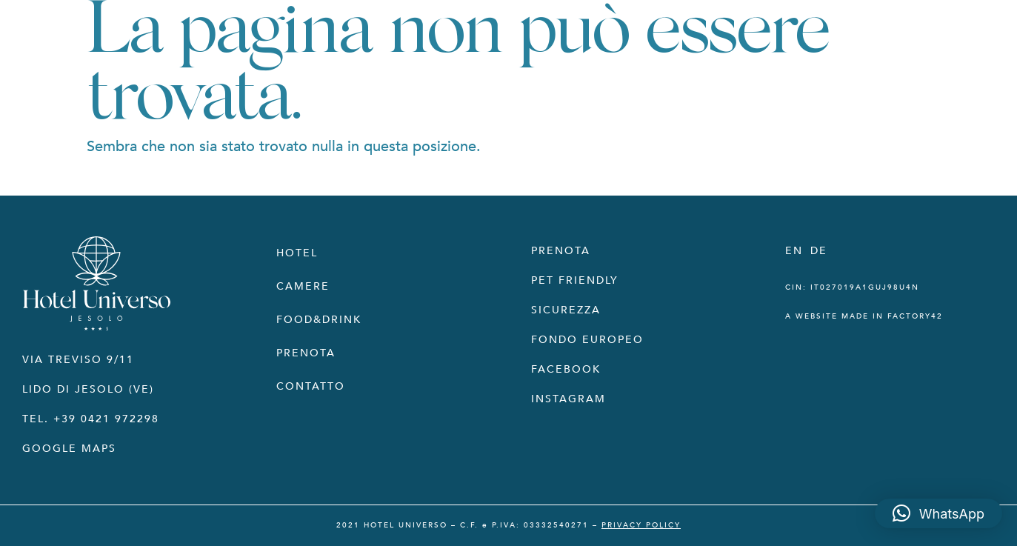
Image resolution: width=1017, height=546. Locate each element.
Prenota (306, 353)
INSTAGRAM (568, 399)
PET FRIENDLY (574, 280)
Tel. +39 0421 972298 (90, 419)
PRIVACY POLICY (641, 525)
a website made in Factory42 (864, 316)
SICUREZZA (566, 310)
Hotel (297, 253)
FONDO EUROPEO (587, 340)
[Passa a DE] (818, 251)
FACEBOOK (566, 369)
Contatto (310, 386)
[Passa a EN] (794, 251)
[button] (938, 513)
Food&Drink (318, 320)
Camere (303, 286)
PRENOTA (560, 251)
